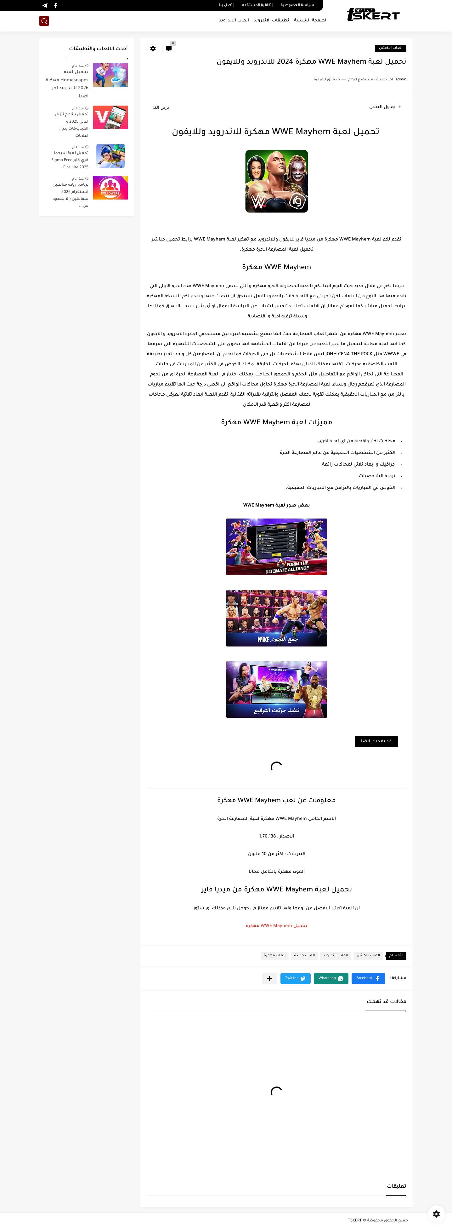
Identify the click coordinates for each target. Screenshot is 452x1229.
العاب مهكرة (274, 956)
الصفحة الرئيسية (311, 20)
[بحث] (44, 21)
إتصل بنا (226, 5)
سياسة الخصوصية (297, 5)
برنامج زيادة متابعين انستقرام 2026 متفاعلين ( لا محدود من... (70, 195)
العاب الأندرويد (335, 956)
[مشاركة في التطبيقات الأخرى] (269, 978)
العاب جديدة (304, 956)
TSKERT (355, 1221)
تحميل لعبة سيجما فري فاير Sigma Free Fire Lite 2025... (69, 160)
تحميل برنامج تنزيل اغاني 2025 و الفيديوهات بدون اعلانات (71, 125)
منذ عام (78, 65)
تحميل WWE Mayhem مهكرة (276, 926)
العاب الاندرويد (234, 20)
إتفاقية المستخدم (257, 5)
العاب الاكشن (390, 48)
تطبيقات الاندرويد (271, 20)
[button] (368, 978)
